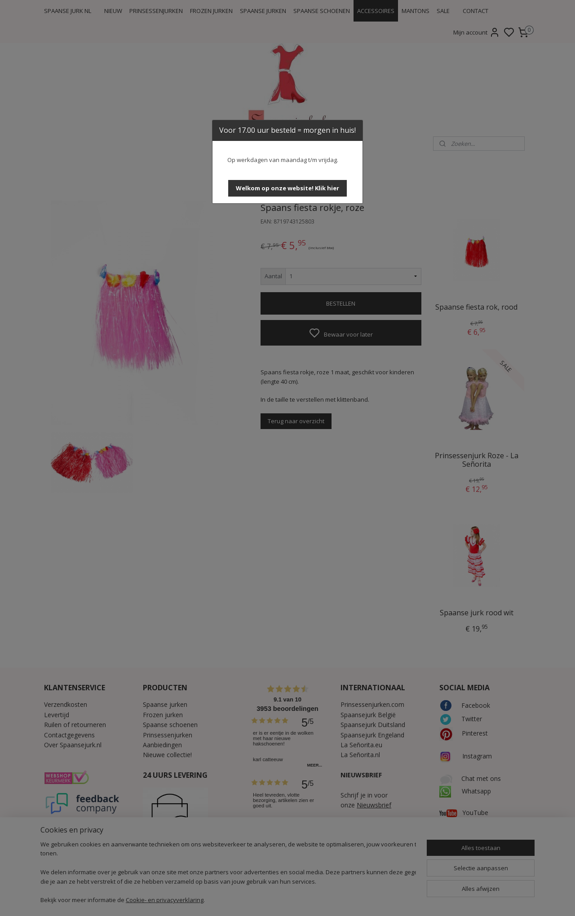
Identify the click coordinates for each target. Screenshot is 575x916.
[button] (287, 188)
